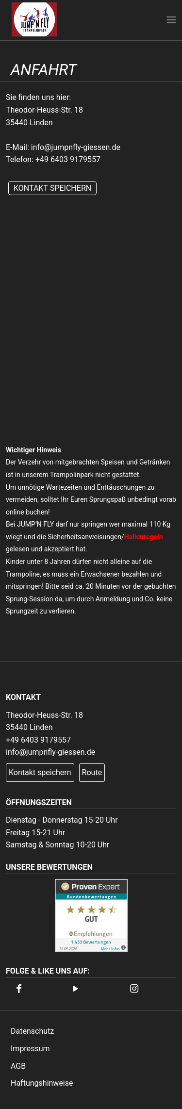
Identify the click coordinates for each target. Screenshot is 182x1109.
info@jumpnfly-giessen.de (75, 147)
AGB (18, 1066)
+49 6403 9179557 (67, 159)
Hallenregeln (143, 537)
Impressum (30, 1048)
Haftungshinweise (42, 1083)
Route (92, 772)
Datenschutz (32, 1031)
